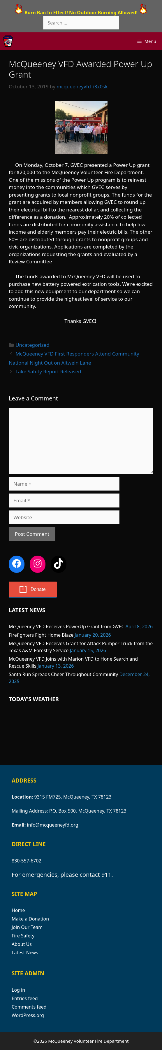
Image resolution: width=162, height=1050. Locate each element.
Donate (38, 589)
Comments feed (29, 1007)
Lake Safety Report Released (48, 371)
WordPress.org (28, 1015)
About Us (22, 944)
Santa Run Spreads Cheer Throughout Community (63, 674)
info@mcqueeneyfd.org (52, 825)
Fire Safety (23, 935)
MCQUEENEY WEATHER (81, 734)
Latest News (25, 952)
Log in (18, 990)
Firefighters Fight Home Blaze (41, 635)
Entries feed (25, 998)
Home (18, 910)
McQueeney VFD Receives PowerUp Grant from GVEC (66, 626)
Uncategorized (32, 345)
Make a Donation (30, 919)
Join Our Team (27, 927)
